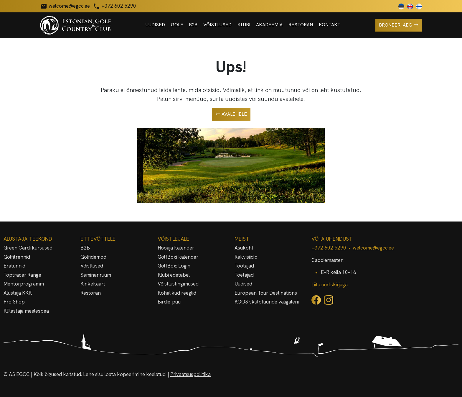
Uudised (155, 25)
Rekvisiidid (246, 257)
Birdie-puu (169, 301)
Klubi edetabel (174, 275)
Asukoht (244, 248)
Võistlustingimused (178, 283)
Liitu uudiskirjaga (329, 284)
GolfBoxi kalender (178, 257)
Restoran (300, 25)
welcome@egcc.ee (373, 248)
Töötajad (244, 266)
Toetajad (244, 275)
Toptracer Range (22, 275)
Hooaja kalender (176, 248)
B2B (193, 25)
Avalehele (231, 114)
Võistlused (217, 25)
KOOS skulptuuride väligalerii (267, 301)
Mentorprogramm (24, 283)
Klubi (243, 25)
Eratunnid (14, 266)
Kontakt (330, 25)
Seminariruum (95, 275)
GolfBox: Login (174, 266)
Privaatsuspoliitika (190, 374)
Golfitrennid (17, 257)
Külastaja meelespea (26, 311)
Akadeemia (269, 25)
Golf (177, 25)
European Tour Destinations (266, 293)
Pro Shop (14, 301)
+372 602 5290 (328, 248)
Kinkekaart (92, 283)
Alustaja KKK (18, 293)
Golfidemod (93, 257)
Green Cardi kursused (28, 248)
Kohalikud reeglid (177, 293)
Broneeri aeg (398, 25)
